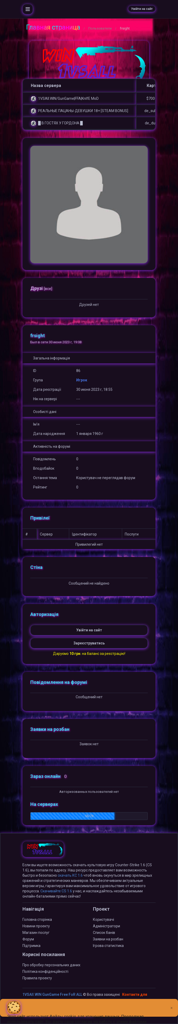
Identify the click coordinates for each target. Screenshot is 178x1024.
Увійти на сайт (142, 9)
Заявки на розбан (108, 939)
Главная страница (53, 27)
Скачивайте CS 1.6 (56, 891)
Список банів (104, 932)
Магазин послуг (36, 932)
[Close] (171, 1004)
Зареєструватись (89, 643)
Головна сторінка (37, 919)
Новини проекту (36, 926)
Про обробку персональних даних (51, 965)
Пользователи (100, 28)
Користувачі (103, 919)
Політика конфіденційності (45, 971)
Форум (28, 939)
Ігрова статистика (108, 946)
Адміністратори (106, 926)
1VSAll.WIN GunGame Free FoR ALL (52, 994)
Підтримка (31, 946)
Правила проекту (37, 978)
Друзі (41, 288)
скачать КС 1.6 (70, 875)
